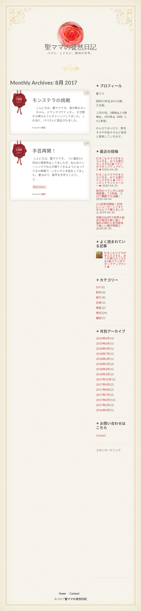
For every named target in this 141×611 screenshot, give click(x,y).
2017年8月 (103, 389)
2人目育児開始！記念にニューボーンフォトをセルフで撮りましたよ (110, 208)
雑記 (43, 127)
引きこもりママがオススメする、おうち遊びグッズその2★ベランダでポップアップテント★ (110, 164)
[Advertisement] (111, 515)
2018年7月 (103, 353)
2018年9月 (103, 348)
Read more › (39, 186)
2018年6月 (103, 358)
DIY (98, 287)
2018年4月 (103, 369)
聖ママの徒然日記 (71, 48)
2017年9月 (103, 384)
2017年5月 (103, 405)
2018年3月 (103, 374)
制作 (99, 292)
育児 (99, 312)
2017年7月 (103, 394)
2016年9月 (103, 410)
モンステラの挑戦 (51, 100)
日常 (99, 302)
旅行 (99, 297)
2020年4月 (103, 338)
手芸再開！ (44, 150)
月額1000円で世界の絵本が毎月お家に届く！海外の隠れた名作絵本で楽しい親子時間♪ (110, 221)
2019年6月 (103, 343)
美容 (99, 307)
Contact (101, 435)
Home (62, 593)
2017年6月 (103, 399)
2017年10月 (103, 379)
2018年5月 (103, 364)
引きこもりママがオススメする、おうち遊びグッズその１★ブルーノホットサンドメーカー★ (110, 180)
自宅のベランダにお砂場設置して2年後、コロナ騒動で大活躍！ (110, 193)
